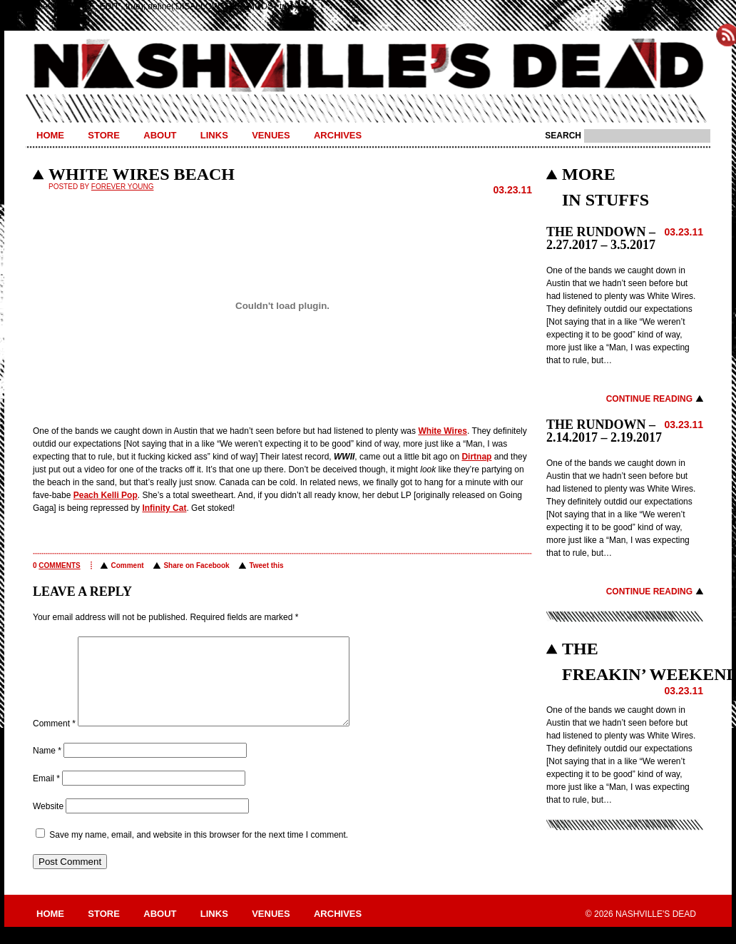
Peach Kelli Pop (105, 495)
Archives (338, 135)
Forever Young (122, 187)
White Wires (442, 431)
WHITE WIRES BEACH (141, 174)
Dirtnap (476, 457)
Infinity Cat (164, 508)
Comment (127, 565)
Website (48, 823)
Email (46, 796)
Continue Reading (649, 399)
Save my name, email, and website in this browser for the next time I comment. (198, 852)
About (159, 135)
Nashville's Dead (368, 66)
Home (50, 135)
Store (104, 135)
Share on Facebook (196, 565)
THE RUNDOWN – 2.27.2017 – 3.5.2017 (600, 238)
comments (59, 565)
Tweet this (266, 565)
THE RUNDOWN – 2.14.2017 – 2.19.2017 (604, 431)
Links (214, 135)
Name (47, 768)
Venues (271, 135)
